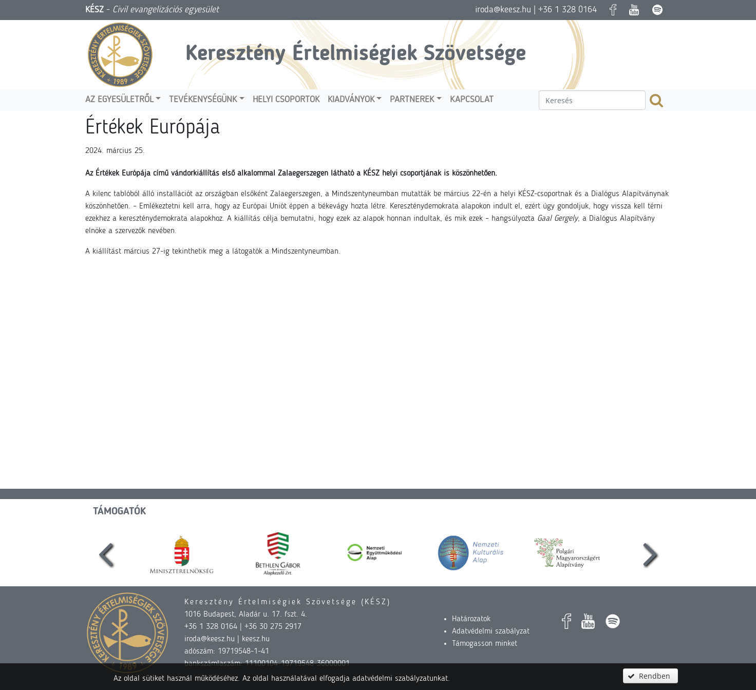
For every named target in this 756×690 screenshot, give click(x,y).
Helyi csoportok (286, 99)
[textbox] (592, 100)
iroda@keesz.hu (503, 9)
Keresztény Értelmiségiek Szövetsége (355, 54)
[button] (650, 675)
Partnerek (412, 99)
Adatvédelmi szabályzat (491, 631)
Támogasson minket (484, 644)
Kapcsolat (472, 99)
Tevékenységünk (203, 99)
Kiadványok (351, 99)
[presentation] (105, 553)
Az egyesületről (119, 99)
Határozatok (471, 619)
